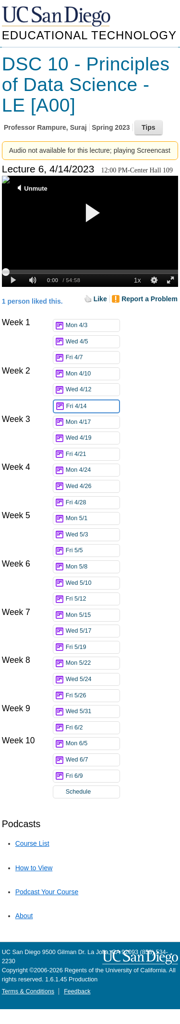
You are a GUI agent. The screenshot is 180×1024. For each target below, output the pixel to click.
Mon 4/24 (93, 470)
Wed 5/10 (93, 583)
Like (100, 299)
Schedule (78, 791)
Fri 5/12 (93, 599)
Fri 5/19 (93, 647)
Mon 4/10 (93, 374)
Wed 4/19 (93, 438)
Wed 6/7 (93, 760)
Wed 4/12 (93, 390)
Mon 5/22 (93, 663)
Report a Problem (149, 299)
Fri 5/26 (93, 696)
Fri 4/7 (93, 358)
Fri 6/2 (93, 728)
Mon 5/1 (93, 518)
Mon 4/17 (93, 422)
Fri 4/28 (93, 503)
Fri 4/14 (92, 406)
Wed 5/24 (93, 679)
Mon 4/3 (93, 325)
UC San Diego (57, 17)
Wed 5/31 (93, 711)
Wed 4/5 (93, 342)
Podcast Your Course (47, 892)
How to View (34, 868)
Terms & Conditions (28, 991)
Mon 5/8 (93, 567)
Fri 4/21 (93, 454)
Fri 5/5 (93, 551)
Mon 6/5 (93, 744)
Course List (32, 843)
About (24, 916)
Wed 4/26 (93, 486)
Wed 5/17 (93, 631)
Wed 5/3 (93, 535)
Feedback (77, 991)
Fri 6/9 (93, 776)
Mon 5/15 (93, 615)
